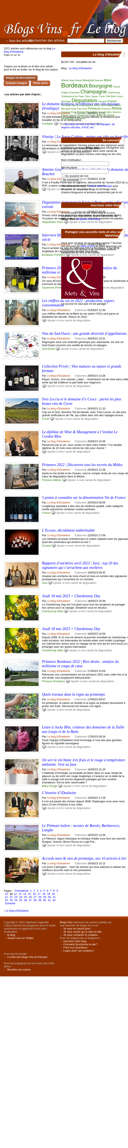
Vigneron (79, 118)
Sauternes (48, 287)
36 (25, 900)
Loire (97, 105)
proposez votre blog (88, 219)
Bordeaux (47, 254)
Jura (44, 582)
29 (44, 897)
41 (49, 900)
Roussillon (91, 112)
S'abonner (81, 338)
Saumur (73, 115)
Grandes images (16, 83)
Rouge (53, 786)
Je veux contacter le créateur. (80, 934)
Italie (73, 105)
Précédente (21, 890)
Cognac (94, 96)
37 (30, 900)
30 (49, 897)
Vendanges (67, 118)
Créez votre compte (100, 186)
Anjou (72, 80)
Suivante (10, 903)
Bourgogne (100, 86)
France (46, 512)
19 (48, 893)
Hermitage (66, 105)
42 (54, 900)
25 (25, 897)
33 (11, 900)
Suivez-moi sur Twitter (20, 938)
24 (20, 897)
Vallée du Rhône (105, 115)
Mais (60, 611)
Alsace (65, 80)
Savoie (92, 115)
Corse (45, 418)
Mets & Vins (88, 246)
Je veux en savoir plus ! (77, 928)
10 (6, 893)
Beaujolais (88, 80)
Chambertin (74, 92)
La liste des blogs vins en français (27, 957)
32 (6, 900)
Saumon (65, 115)
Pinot (85, 109)
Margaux (110, 105)
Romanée (65, 112)
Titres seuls (40, 83)
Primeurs (59, 254)
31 (54, 897)
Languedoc (87, 105)
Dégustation (49, 222)
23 (15, 897)
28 (39, 897)
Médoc (57, 480)
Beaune (99, 80)
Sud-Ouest (48, 348)
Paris (60, 222)
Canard (116, 87)
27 (35, 897)
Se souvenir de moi (76, 175)
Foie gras (102, 101)
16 (34, 893)
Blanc (45, 786)
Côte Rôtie (110, 96)
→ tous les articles (18, 40)
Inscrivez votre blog (74, 941)
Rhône (117, 108)
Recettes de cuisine (19, 969)
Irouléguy (47, 123)
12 (15, 893)
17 (38, 893)
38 (35, 900)
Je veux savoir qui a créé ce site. (82, 931)
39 (39, 900)
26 (30, 897)
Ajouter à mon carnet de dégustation (68, 320)
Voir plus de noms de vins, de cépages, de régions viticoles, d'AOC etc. (88, 126)
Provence (106, 108)
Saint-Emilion (105, 112)
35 (20, 900)
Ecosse (46, 545)
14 (24, 893)
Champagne (93, 91)
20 (53, 893)
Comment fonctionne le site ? (80, 944)
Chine (87, 96)
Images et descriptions (20, 77)
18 (43, 893)
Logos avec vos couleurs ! (78, 950)
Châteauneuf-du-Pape (72, 96)
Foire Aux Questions (75, 947)
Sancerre (116, 112)
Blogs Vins (66, 922)
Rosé (73, 112)
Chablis (64, 92)
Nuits (73, 108)
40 (44, 900)
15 (29, 893)
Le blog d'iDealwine (58, 113)
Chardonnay (49, 611)
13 (19, 893)
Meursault (65, 109)
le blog (11, 934)
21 (6, 897)
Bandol (78, 80)
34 (15, 900)
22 (11, 897)
